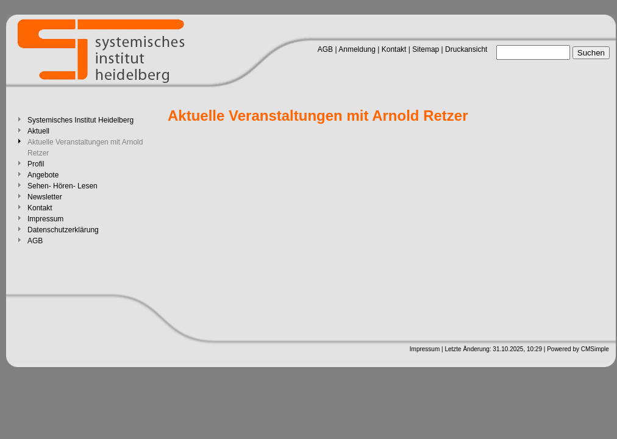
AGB (325, 49)
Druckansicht (466, 49)
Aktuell (38, 131)
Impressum (45, 219)
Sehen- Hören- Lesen (62, 186)
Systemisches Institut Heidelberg (80, 120)
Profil (35, 164)
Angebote (43, 175)
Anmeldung (357, 49)
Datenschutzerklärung (63, 230)
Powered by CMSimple (578, 349)
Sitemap (425, 49)
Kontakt (394, 49)
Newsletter (44, 197)
